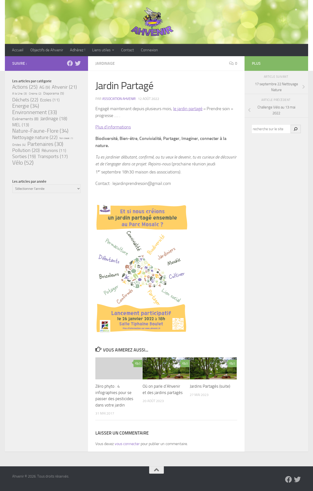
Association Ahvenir (119, 99)
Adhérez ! (77, 50)
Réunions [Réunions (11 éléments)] (54, 150)
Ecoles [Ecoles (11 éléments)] (49, 100)
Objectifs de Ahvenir (46, 50)
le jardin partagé (187, 108)
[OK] (296, 129)
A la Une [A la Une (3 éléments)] (19, 93)
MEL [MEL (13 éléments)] (20, 125)
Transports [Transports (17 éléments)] (53, 157)
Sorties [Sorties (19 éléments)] (24, 157)
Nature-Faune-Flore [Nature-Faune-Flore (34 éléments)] (40, 131)
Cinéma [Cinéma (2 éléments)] (35, 94)
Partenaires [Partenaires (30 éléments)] (45, 144)
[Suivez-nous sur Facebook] (70, 63)
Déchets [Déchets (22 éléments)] (25, 100)
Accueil (17, 50)
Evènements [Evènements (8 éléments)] (25, 119)
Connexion (149, 50)
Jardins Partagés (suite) (210, 386)
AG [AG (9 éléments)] (44, 87)
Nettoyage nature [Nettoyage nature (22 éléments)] (34, 137)
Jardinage (105, 63)
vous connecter (127, 443)
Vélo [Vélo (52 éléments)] (23, 163)
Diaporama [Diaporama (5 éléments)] (53, 93)
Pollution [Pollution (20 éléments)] (26, 150)
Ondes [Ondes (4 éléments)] (18, 145)
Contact (127, 50)
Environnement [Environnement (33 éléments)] (34, 112)
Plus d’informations (113, 127)
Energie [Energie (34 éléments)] (25, 106)
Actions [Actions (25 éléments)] (24, 87)
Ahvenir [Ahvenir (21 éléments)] (64, 87)
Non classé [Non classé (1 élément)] (66, 138)
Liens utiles (101, 50)
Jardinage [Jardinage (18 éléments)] (53, 119)
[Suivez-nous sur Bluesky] (78, 63)
